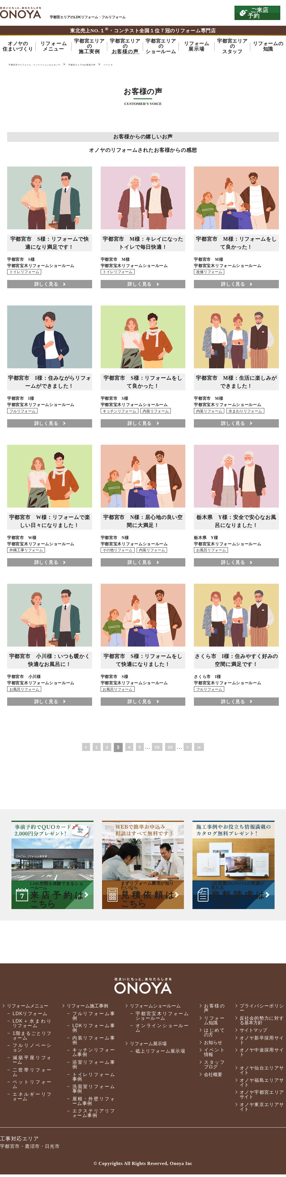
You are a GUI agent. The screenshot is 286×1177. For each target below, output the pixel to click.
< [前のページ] (80, 749)
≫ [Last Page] (204, 749)
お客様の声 (211, 1010)
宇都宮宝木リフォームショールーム (159, 1018)
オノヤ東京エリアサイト (260, 1109)
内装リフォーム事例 (92, 1042)
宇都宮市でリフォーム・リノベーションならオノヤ (20, 12)
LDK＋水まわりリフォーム (32, 1030)
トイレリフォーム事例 (92, 1079)
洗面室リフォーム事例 (92, 1091)
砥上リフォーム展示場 (158, 1053)
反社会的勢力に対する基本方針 (260, 1023)
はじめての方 (211, 1035)
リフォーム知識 (211, 1023)
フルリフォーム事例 (92, 1018)
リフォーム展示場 (148, 1046)
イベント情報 (211, 1055)
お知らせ (210, 1045)
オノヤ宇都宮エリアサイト (260, 1097)
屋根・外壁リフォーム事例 (92, 1103)
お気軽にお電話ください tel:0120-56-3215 (204, 13)
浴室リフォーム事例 (92, 1067)
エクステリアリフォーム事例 (92, 1116)
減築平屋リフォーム (32, 1067)
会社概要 (210, 1077)
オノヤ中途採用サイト (260, 1055)
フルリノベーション (32, 1055)
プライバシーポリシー (260, 1010)
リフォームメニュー (29, 1010)
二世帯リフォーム (32, 1079)
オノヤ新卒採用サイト (260, 1042)
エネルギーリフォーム (32, 1103)
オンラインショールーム (159, 1030)
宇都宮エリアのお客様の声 (128, 66)
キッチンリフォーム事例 (92, 1055)
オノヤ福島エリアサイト (260, 1085)
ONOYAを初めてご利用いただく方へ (151, 13)
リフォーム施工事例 (87, 1008)
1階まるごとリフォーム (32, 1042)
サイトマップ (252, 1033)
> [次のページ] (191, 749)
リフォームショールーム (155, 1008)
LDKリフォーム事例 (92, 1030)
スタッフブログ (211, 1067)
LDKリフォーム (30, 1020)
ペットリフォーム (32, 1091)
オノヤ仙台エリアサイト (260, 1072)
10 (158, 749)
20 (173, 749)
